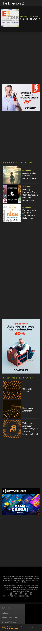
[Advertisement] (21, 58)
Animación (6, 613)
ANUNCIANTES (7, 596)
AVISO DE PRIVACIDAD (22, 596)
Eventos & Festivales (29, 16)
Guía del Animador (9, 622)
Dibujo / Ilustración (9, 617)
